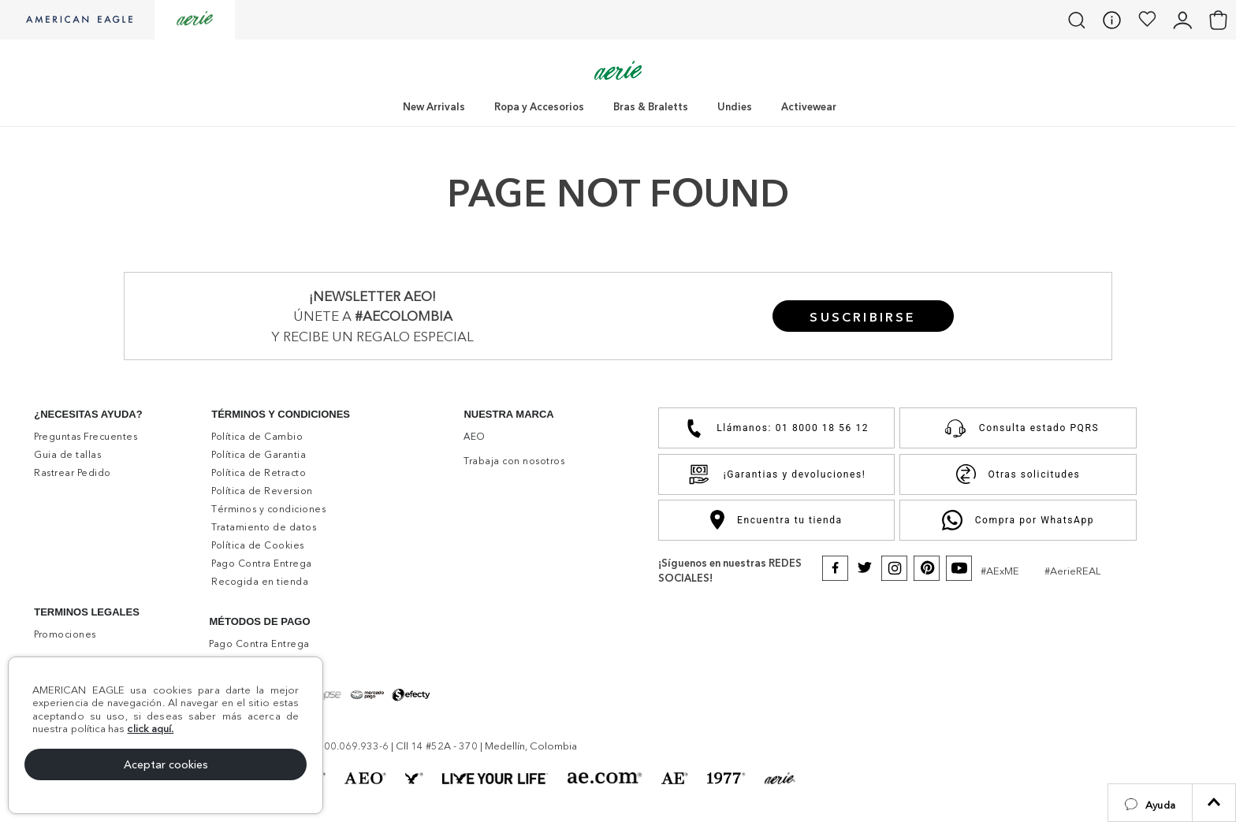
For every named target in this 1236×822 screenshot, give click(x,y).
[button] (1150, 802)
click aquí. (150, 728)
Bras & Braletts (650, 106)
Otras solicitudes (1018, 474)
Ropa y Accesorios (539, 106)
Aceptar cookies (166, 764)
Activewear (808, 106)
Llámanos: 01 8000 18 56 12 (776, 428)
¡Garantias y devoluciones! (776, 474)
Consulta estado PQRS (1018, 428)
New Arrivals (434, 106)
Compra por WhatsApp (1018, 520)
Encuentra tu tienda (776, 520)
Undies (734, 106)
